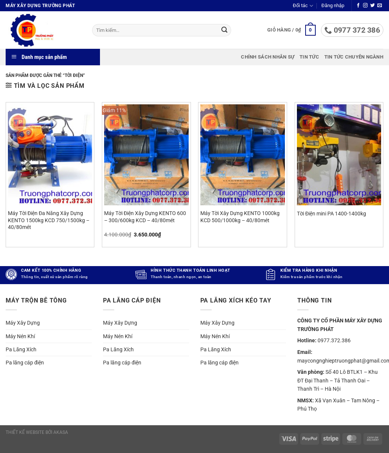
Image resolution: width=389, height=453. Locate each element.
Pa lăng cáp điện (25, 363)
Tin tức (309, 57)
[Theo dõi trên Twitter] (372, 5)
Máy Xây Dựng (23, 323)
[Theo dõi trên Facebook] (358, 5)
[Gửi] (224, 30)
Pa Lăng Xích (21, 349)
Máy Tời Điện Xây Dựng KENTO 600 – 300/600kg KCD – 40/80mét (145, 217)
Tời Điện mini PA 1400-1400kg (331, 214)
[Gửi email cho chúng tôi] (379, 5)
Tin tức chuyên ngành (353, 57)
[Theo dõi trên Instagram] (365, 5)
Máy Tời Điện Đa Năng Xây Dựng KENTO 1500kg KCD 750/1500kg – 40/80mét (48, 220)
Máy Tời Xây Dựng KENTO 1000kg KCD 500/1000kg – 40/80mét (240, 217)
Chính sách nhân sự (267, 57)
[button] (332, 5)
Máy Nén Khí (20, 336)
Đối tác (303, 5)
